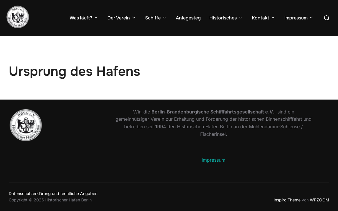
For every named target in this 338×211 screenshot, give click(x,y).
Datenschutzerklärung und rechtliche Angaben (53, 193)
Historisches (226, 18)
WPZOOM (319, 199)
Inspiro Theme (287, 199)
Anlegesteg (188, 18)
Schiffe (156, 18)
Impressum (299, 18)
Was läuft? (84, 18)
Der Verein (121, 18)
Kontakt (264, 18)
